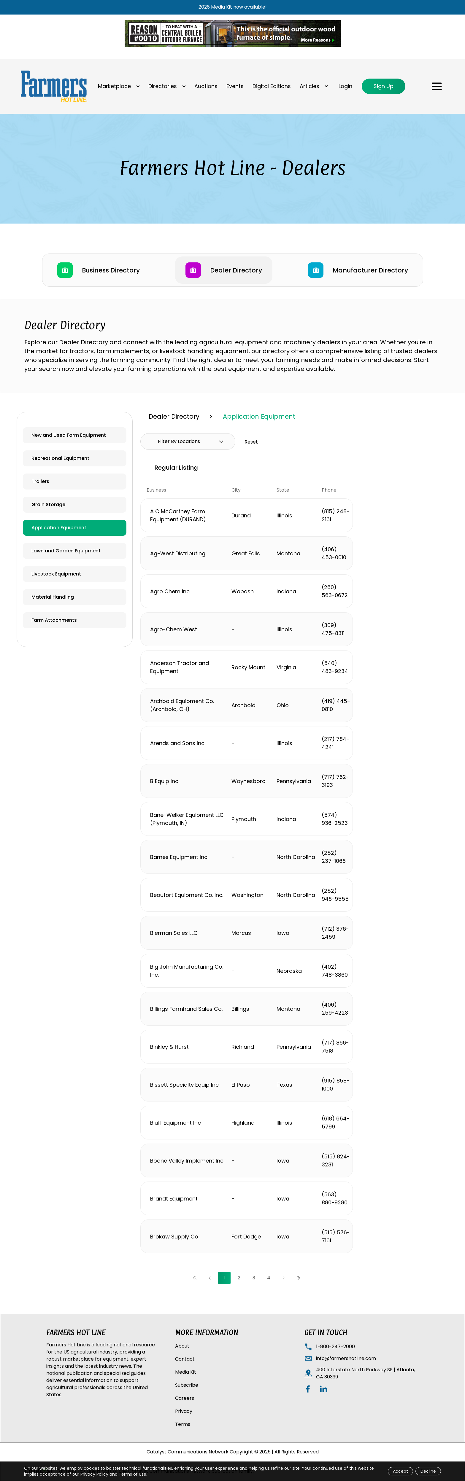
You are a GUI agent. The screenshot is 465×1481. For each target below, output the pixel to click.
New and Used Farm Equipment (68, 435)
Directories (162, 86)
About (182, 1346)
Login (345, 86)
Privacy (183, 1411)
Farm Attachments (54, 620)
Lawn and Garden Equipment (66, 550)
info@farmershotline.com (346, 1358)
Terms (182, 1424)
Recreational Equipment (60, 458)
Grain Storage (48, 504)
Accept (400, 1471)
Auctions (206, 86)
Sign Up (383, 86)
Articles (309, 86)
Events (235, 86)
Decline (428, 1471)
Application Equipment (58, 527)
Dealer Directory (174, 416)
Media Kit (185, 1372)
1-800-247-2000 (335, 1346)
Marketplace (114, 86)
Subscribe (186, 1385)
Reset (251, 442)
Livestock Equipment (56, 573)
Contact (185, 1359)
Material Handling (52, 597)
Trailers (40, 481)
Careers (184, 1398)
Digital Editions (272, 86)
